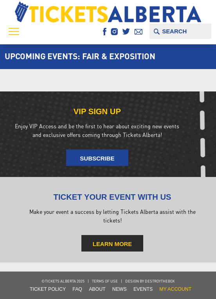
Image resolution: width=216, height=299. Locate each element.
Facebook (104, 31)
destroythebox (160, 281)
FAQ (77, 289)
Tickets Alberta (108, 12)
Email (138, 31)
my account (175, 289)
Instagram (114, 31)
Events (143, 289)
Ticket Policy (48, 289)
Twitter (126, 31)
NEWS (119, 289)
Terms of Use (105, 281)
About (97, 289)
